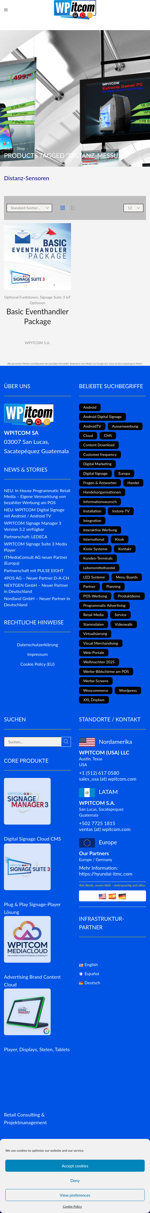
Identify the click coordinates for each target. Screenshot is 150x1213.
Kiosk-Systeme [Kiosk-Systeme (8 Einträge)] (95, 549)
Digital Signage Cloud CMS (32, 839)
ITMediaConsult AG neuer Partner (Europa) (35, 560)
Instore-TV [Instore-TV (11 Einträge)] (120, 511)
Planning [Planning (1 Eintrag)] (113, 586)
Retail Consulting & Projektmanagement (25, 1118)
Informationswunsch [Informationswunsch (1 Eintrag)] (100, 501)
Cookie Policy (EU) (38, 663)
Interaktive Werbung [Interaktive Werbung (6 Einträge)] (100, 530)
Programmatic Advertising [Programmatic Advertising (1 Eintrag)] (104, 605)
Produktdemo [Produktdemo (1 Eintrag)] (129, 596)
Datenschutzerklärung (37, 644)
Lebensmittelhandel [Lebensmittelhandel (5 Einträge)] (99, 567)
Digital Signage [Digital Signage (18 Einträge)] (95, 473)
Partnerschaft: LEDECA (25, 536)
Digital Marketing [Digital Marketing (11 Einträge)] (97, 463)
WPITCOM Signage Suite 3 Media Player (35, 546)
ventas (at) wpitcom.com (105, 829)
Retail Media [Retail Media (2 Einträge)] (93, 614)
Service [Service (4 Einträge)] (121, 614)
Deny (75, 1180)
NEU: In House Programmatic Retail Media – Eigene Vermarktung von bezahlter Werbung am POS (37, 496)
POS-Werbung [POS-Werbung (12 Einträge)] (95, 596)
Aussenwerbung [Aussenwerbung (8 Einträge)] (125, 426)
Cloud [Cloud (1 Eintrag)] (88, 435)
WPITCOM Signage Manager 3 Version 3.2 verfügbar (32, 526)
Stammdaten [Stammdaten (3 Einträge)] (93, 624)
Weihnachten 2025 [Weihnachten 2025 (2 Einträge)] (99, 662)
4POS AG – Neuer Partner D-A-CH (36, 577)
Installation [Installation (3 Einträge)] (92, 511)
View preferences (75, 1195)
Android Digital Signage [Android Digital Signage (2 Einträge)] (102, 416)
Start (8, 148)
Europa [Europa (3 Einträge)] (124, 473)
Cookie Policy (72, 1206)
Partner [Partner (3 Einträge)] (89, 586)
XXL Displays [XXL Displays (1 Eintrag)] (94, 699)
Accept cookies (75, 1165)
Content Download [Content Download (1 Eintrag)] (99, 445)
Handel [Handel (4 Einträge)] (133, 482)
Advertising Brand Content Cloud (32, 980)
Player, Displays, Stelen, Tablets (37, 1049)
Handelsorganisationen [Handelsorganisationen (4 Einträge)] (102, 492)
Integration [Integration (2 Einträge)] (92, 520)
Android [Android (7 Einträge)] (89, 407)
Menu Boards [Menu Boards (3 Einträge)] (127, 577)
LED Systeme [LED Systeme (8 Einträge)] (94, 577)
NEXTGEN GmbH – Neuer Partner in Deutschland (36, 588)
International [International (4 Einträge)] (93, 539)
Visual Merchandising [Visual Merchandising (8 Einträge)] (100, 643)
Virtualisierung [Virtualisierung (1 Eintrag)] (95, 633)
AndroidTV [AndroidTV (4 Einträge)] (92, 426)
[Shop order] (29, 208)
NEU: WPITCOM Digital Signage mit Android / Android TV (34, 512)
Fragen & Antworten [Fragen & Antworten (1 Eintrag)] (100, 482)
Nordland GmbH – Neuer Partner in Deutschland (37, 601)
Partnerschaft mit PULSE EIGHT (34, 570)
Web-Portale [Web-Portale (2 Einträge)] (93, 652)
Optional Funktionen (21, 297)
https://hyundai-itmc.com (105, 874)
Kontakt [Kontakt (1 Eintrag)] (124, 549)
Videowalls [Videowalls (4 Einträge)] (123, 624)
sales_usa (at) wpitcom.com (107, 779)
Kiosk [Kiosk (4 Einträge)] (119, 539)
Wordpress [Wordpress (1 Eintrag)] (128, 690)
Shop (21, 148)
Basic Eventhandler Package (37, 316)
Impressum (37, 654)
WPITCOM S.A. (37, 342)
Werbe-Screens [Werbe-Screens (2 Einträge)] (95, 680)
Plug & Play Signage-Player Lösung (32, 908)
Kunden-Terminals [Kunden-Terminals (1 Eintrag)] (98, 558)
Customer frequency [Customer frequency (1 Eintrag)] (100, 454)
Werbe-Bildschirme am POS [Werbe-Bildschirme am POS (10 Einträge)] (106, 671)
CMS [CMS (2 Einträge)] (108, 435)
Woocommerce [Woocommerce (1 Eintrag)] (95, 690)
